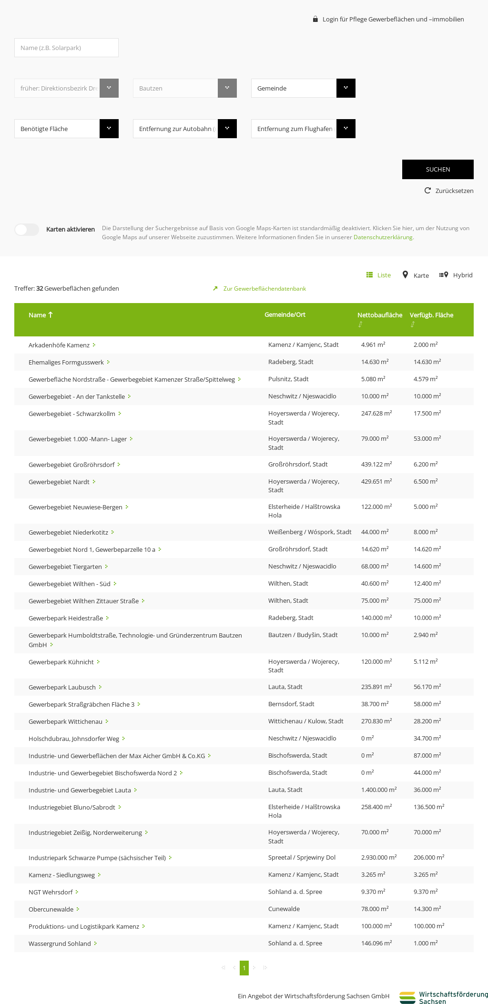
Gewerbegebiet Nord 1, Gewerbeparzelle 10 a (93, 549)
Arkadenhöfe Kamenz (60, 345)
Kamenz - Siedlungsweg (62, 875)
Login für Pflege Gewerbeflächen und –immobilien (393, 19)
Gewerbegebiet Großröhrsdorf (72, 464)
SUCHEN (438, 169)
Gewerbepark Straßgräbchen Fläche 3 (82, 704)
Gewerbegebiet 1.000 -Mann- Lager (78, 439)
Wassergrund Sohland (60, 943)
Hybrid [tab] (463, 275)
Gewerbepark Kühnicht (62, 662)
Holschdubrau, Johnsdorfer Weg (75, 738)
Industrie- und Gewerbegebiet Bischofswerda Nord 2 (103, 773)
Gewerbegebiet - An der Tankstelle (77, 396)
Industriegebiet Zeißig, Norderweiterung (86, 832)
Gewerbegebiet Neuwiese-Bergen (76, 507)
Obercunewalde (52, 909)
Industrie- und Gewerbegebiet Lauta (80, 790)
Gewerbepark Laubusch (63, 687)
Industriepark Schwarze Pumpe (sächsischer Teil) (98, 857)
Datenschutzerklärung (383, 237)
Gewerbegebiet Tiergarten (66, 566)
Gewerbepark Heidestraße (66, 618)
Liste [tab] (384, 275)
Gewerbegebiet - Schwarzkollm (73, 413)
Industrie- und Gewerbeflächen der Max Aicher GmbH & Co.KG (117, 755)
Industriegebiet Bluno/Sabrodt (73, 807)
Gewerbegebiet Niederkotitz (69, 532)
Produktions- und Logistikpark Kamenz (85, 926)
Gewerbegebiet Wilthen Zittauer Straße (84, 601)
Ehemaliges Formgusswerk (67, 362)
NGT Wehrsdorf (51, 892)
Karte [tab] (421, 275)
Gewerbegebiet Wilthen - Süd (70, 583)
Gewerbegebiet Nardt (60, 481)
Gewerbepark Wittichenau (66, 721)
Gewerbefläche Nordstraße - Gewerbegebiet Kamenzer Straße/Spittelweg (132, 379)
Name (40, 315)
